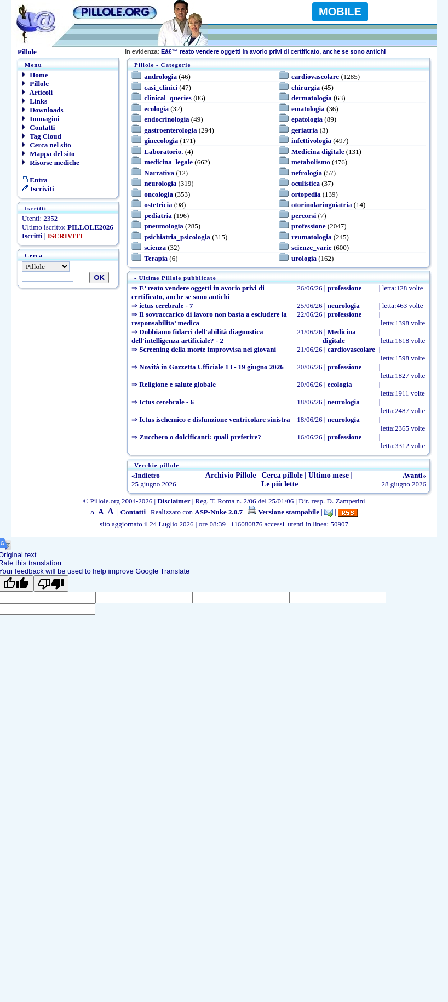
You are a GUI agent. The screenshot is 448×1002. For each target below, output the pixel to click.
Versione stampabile (283, 512)
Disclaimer (173, 501)
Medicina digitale (317, 151)
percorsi (303, 215)
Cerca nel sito (46, 145)
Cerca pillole (282, 475)
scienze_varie (311, 247)
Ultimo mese (328, 475)
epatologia (307, 119)
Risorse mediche (50, 162)
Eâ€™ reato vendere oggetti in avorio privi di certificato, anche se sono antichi (255, 51)
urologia (304, 258)
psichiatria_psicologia (177, 237)
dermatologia (311, 98)
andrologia (160, 76)
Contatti (38, 127)
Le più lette (279, 484)
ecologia (156, 109)
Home (35, 75)
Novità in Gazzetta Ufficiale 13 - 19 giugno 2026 (211, 367)
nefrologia (306, 173)
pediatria (158, 215)
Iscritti (32, 236)
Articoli (37, 92)
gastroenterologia (170, 130)
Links (34, 101)
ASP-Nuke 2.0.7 (218, 512)
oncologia (158, 194)
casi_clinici (160, 87)
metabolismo (310, 162)
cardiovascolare (315, 76)
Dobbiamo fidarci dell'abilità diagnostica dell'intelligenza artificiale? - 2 (197, 336)
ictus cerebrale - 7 (166, 305)
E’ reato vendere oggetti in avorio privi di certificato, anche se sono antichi (198, 292)
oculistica (305, 183)
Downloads (43, 110)
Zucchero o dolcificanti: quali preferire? (200, 437)
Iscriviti (38, 189)
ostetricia (158, 205)
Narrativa (159, 173)
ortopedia (305, 194)
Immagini (40, 118)
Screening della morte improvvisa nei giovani (207, 349)
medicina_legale (168, 162)
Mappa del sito (48, 154)
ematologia (308, 109)
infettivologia (311, 140)
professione (308, 226)
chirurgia (305, 87)
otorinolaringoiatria (321, 205)
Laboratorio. (163, 151)
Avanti (413, 475)
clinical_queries (168, 98)
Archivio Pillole (230, 475)
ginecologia (161, 140)
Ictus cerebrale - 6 (166, 402)
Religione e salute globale (177, 384)
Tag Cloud (41, 136)
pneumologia (163, 226)
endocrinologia (166, 119)
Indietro (147, 475)
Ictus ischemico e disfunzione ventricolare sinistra (214, 419)
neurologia (160, 183)
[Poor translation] (50, 583)
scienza (155, 247)
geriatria (304, 130)
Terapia (156, 258)
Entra (35, 180)
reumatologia (311, 237)
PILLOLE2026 (90, 227)
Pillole (35, 83)
